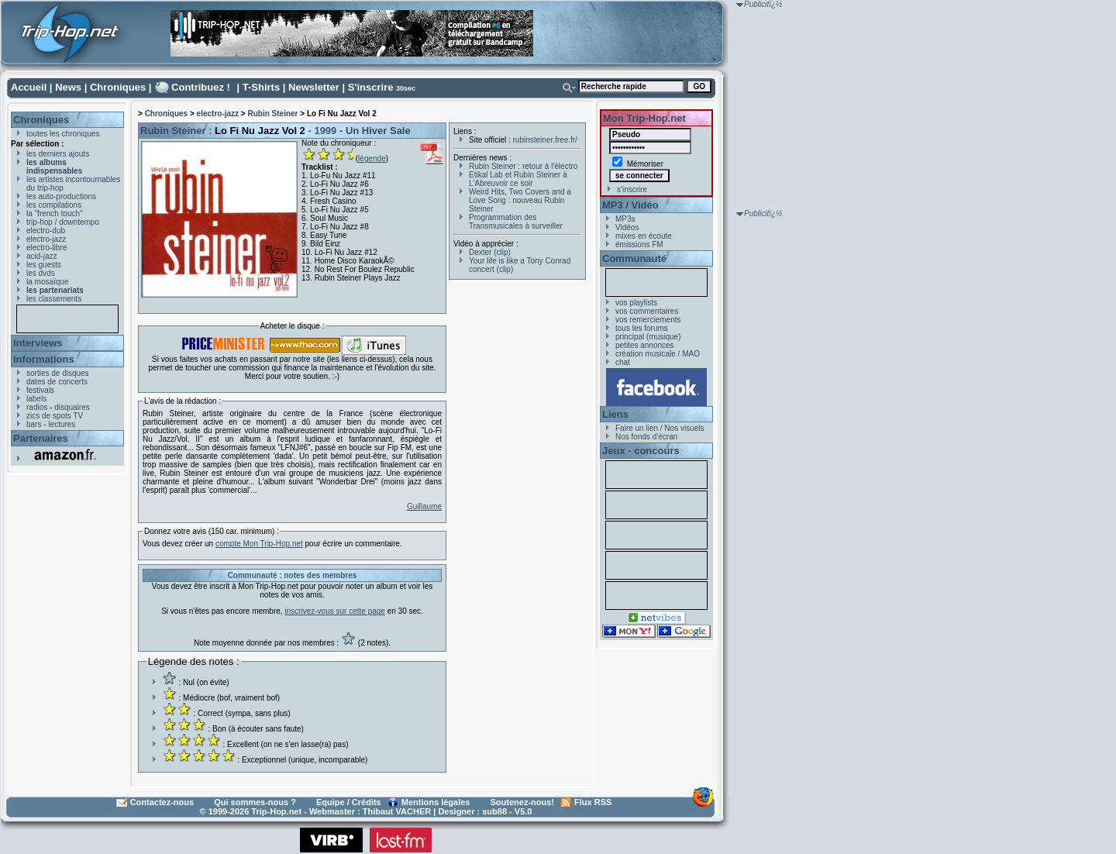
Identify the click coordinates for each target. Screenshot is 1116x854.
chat (622, 362)
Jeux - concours (641, 450)
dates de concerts (57, 381)
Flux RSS (592, 802)
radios (36, 407)
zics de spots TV (54, 416)
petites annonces (644, 345)
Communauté (634, 258)
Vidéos (627, 227)
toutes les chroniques (63, 133)
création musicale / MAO (657, 354)
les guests (43, 264)
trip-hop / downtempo (62, 222)
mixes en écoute (643, 236)
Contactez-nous (162, 802)
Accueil (28, 87)
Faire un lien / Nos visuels (659, 428)
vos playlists (636, 302)
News (68, 87)
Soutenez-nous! (523, 802)
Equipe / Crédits (348, 802)
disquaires (72, 407)
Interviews (38, 343)
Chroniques (118, 87)
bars (33, 424)
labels (36, 398)
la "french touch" (54, 213)
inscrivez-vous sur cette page (334, 611)
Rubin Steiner (272, 113)
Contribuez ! (200, 87)
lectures (61, 424)
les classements (53, 298)
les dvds (40, 273)
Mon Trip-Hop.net (644, 118)
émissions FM (639, 244)
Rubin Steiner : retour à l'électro (523, 166)
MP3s (625, 219)
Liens (615, 414)
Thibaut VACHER (397, 811)
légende (372, 158)
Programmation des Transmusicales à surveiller (516, 221)
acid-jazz (41, 256)
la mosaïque (47, 281)
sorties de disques (57, 373)
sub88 (494, 811)
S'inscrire (371, 87)
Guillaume (424, 506)
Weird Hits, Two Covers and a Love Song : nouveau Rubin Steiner (520, 200)
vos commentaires (646, 311)
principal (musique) (647, 336)
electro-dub (45, 230)
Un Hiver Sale (378, 130)
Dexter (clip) (490, 252)
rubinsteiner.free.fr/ (545, 140)
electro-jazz (46, 239)
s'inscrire (632, 189)
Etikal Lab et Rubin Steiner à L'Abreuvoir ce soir (518, 179)
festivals (40, 390)
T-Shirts (261, 87)
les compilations (53, 205)
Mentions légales (435, 802)
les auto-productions (61, 196)
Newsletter (313, 87)
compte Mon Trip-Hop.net (259, 543)
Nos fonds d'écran (646, 436)
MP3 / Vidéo (630, 205)
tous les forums (641, 328)
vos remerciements (647, 319)
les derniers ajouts (57, 154)
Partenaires (40, 438)
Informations (43, 359)
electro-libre (46, 247)
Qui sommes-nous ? (255, 802)
